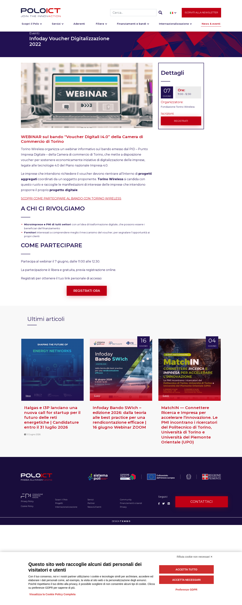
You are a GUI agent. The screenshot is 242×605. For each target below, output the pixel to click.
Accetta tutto (186, 569)
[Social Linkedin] (169, 503)
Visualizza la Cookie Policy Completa (52, 594)
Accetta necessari (186, 579)
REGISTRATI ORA (86, 291)
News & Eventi (94, 507)
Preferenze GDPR (186, 589)
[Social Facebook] (159, 503)
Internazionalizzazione (174, 23)
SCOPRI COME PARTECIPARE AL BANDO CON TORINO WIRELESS (71, 198)
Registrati (181, 120)
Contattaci (201, 502)
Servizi (56, 23)
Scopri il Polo (30, 23)
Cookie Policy (27, 506)
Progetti (59, 503)
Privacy (123, 507)
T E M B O (125, 521)
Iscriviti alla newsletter (201, 12)
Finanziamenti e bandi (131, 23)
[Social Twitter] (163, 503)
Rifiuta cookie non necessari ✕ (195, 556)
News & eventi (211, 23)
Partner (91, 503)
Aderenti (79, 23)
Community (125, 499)
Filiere (100, 23)
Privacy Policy (27, 501)
